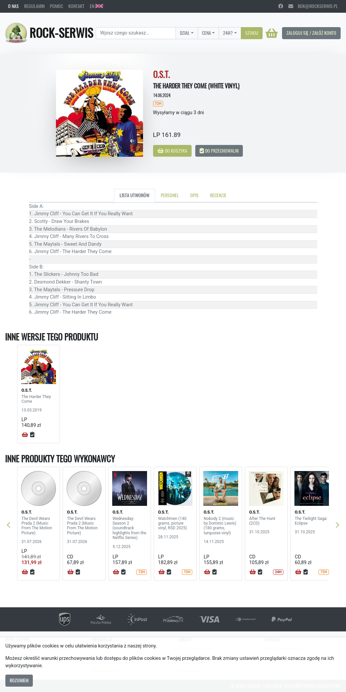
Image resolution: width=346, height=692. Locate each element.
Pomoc (56, 6)
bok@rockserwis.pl (313, 6)
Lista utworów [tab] (134, 195)
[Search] (136, 33)
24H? (228, 32)
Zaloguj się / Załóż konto (311, 32)
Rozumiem (19, 680)
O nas (13, 6)
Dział (185, 32)
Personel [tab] (170, 195)
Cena (206, 32)
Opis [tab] (194, 195)
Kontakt (76, 6)
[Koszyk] (271, 33)
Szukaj (251, 32)
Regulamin (34, 6)
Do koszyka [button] (172, 150)
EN (96, 6)
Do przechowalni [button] (219, 150)
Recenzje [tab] (218, 195)
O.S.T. (26, 390)
